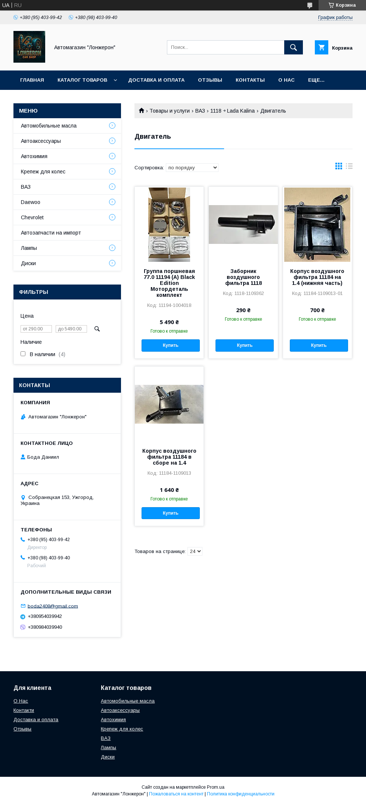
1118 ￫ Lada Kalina (232, 111)
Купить (171, 345)
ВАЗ (200, 111)
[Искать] (293, 47)
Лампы (29, 248)
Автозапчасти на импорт (51, 233)
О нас (286, 80)
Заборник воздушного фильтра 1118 (243, 277)
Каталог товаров (82, 80)
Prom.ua (215, 787)
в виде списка (349, 168)
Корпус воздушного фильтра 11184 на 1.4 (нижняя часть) (317, 277)
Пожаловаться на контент (176, 794)
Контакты (250, 80)
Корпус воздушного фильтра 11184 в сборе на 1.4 (169, 457)
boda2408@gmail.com (53, 606)
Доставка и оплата (156, 80)
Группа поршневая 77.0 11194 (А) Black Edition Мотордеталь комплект (169, 283)
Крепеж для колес (43, 172)
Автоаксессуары (41, 141)
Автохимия (34, 156)
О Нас (20, 701)
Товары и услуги (169, 111)
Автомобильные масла (49, 126)
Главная (32, 80)
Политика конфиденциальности (240, 794)
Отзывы (210, 80)
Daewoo (30, 202)
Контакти (23, 710)
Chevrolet (32, 217)
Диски (28, 263)
